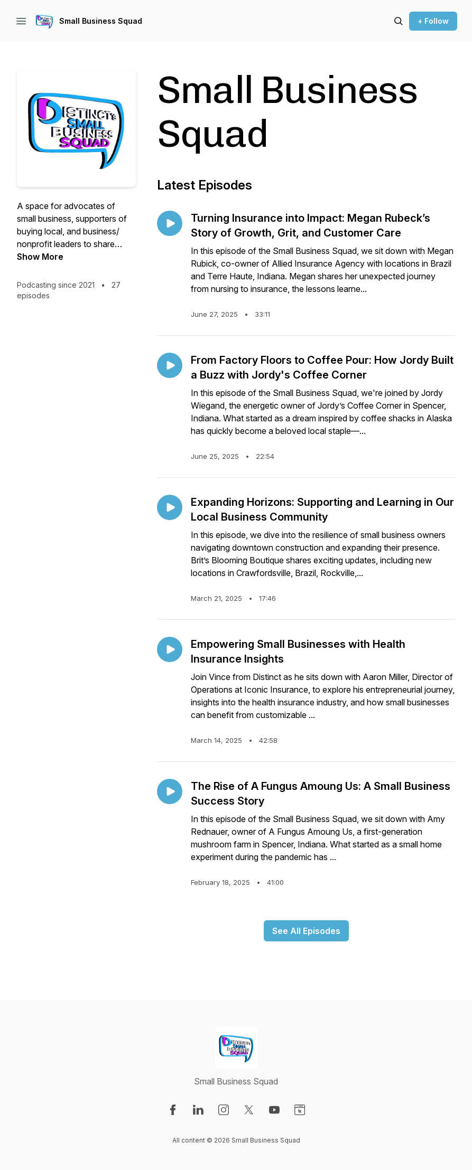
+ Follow (433, 20)
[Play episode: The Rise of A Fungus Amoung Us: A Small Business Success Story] (169, 791)
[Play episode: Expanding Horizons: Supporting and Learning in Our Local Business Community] (169, 507)
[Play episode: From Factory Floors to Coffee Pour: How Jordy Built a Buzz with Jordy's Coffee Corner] (169, 365)
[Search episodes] (398, 21)
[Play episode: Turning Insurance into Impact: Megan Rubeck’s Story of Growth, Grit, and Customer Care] (169, 223)
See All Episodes (306, 931)
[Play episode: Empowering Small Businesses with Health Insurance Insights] (169, 649)
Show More (40, 256)
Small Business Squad (100, 20)
